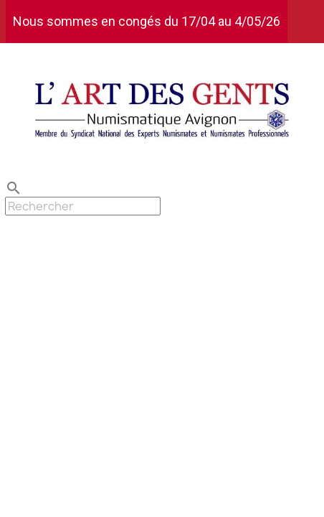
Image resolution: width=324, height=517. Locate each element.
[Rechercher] (83, 206)
